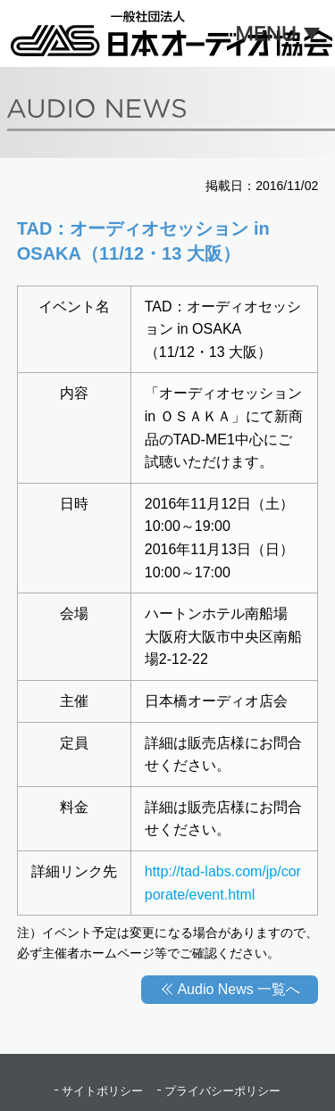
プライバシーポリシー (222, 1091)
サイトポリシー (102, 1091)
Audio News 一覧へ (238, 989)
